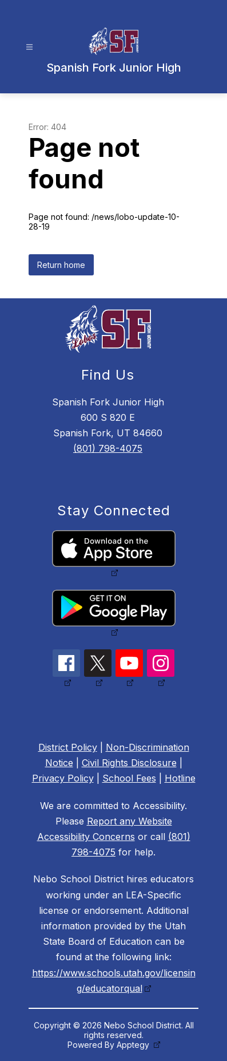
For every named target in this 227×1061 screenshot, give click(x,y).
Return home (61, 265)
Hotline (180, 778)
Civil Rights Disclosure (129, 762)
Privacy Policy (63, 778)
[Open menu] (29, 47)
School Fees (129, 778)
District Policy (67, 747)
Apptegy (134, 1045)
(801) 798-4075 (107, 448)
